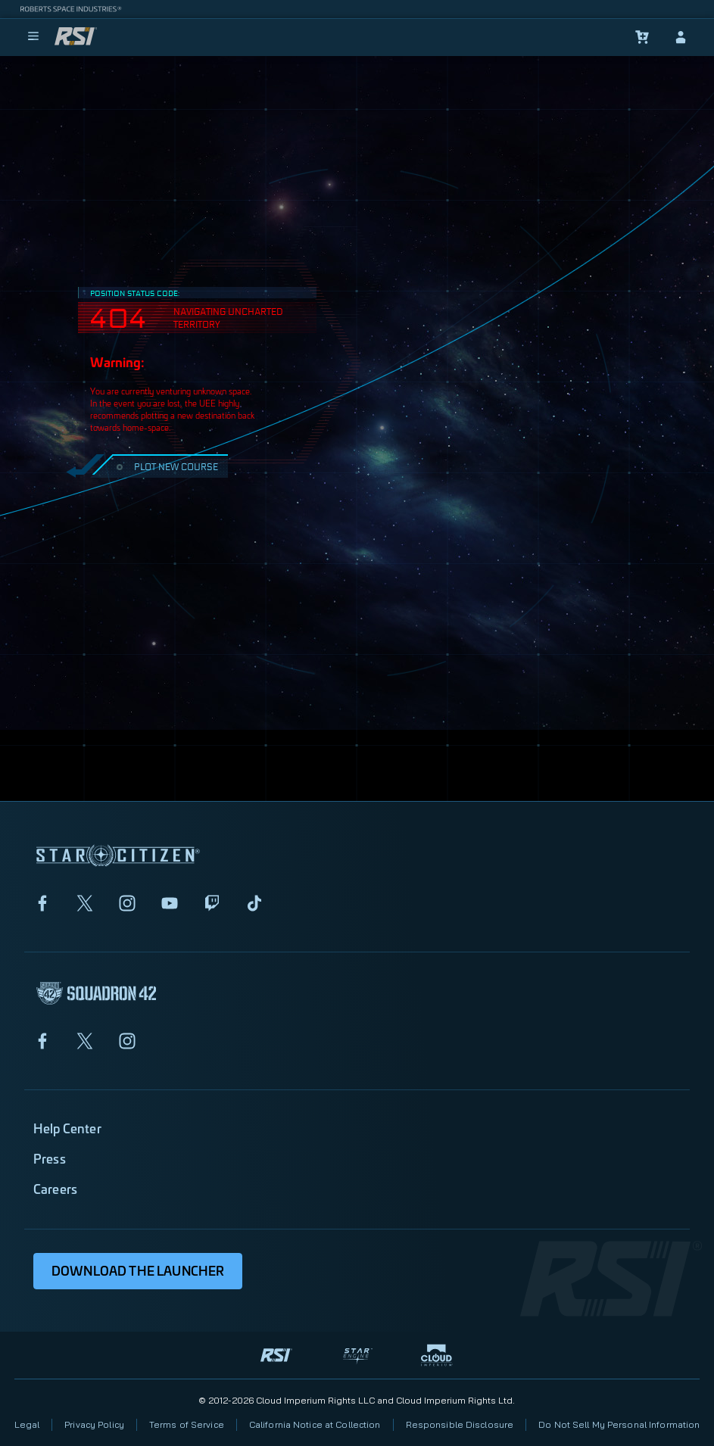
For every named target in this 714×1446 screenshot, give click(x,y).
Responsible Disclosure (460, 1424)
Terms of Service (186, 1424)
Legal (27, 1424)
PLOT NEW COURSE (165, 466)
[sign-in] (681, 37)
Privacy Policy (94, 1424)
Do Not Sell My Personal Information (619, 1424)
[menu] (33, 37)
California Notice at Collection (315, 1424)
